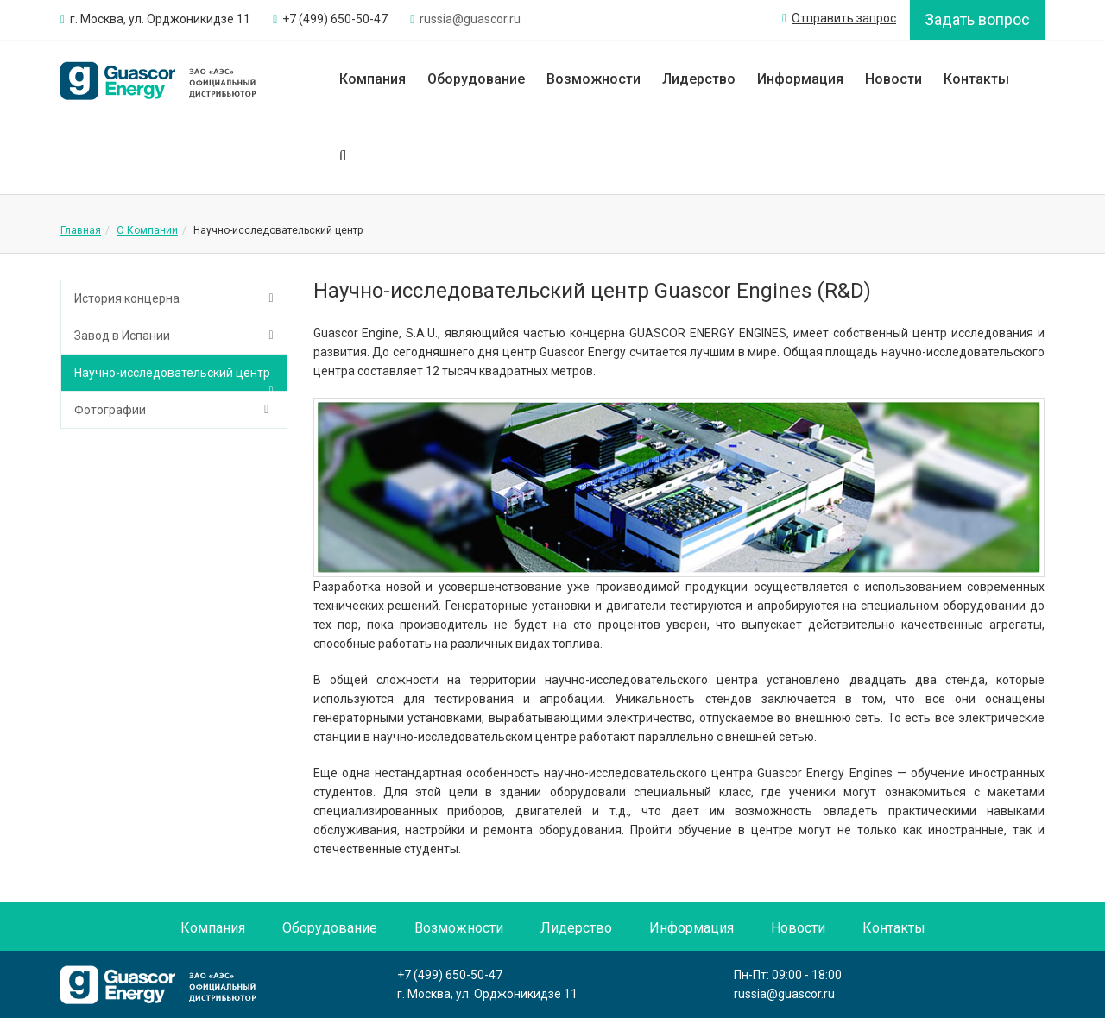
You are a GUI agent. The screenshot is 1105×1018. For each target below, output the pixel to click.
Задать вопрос (977, 19)
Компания (372, 79)
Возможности (593, 79)
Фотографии (110, 410)
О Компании (147, 230)
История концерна (127, 298)
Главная (80, 230)
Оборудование (476, 79)
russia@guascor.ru (784, 994)
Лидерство (699, 79)
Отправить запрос (839, 18)
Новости (893, 79)
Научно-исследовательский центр (172, 373)
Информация (800, 79)
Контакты (976, 79)
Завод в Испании (122, 335)
